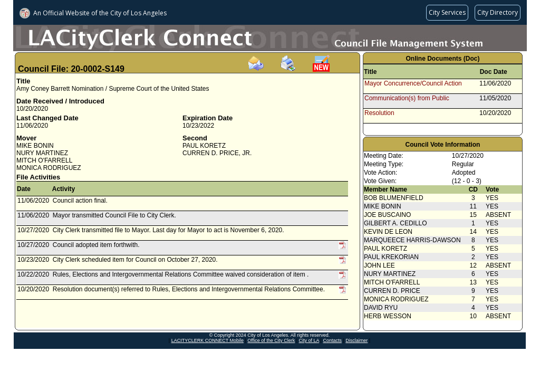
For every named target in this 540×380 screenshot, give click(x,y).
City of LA (309, 340)
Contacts (332, 340)
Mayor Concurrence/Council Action (413, 83)
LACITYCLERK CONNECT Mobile (207, 340)
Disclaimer (356, 340)
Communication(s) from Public (406, 98)
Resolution (379, 113)
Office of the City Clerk (271, 340)
